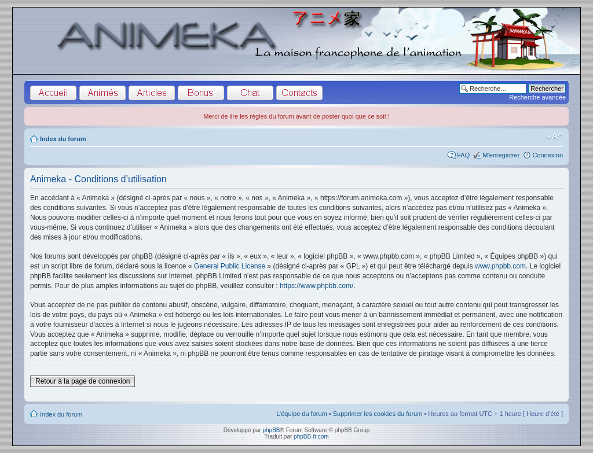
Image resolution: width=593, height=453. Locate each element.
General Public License (229, 266)
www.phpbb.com (500, 266)
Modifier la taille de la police (554, 136)
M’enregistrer (500, 155)
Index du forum (63, 138)
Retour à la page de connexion (82, 381)
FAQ (463, 155)
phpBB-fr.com (311, 436)
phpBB (271, 430)
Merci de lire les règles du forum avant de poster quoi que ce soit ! (296, 116)
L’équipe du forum (301, 413)
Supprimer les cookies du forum (378, 413)
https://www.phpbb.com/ (316, 286)
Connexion (547, 155)
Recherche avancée (537, 97)
